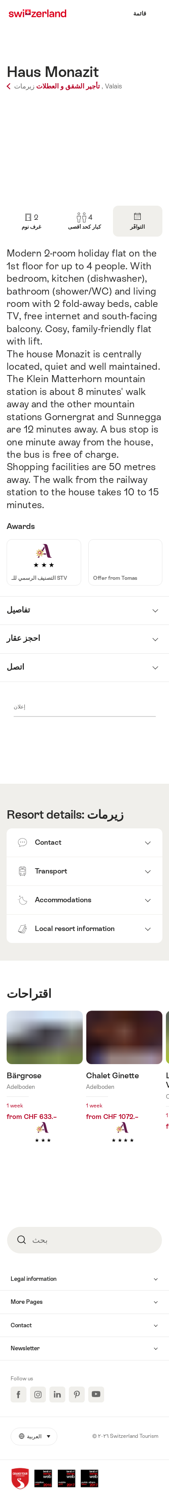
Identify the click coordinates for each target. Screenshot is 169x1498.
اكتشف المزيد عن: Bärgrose (45, 1090)
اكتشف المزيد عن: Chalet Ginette (124, 1090)
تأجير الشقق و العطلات (53, 86)
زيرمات (105, 814)
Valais (113, 86)
